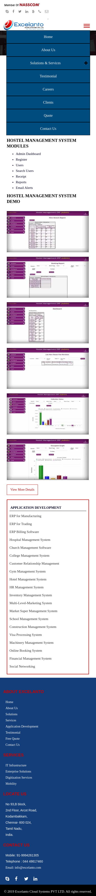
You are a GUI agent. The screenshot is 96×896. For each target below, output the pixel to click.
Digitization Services (18, 777)
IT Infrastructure (15, 765)
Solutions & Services (45, 63)
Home (48, 37)
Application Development (21, 726)
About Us (48, 50)
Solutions (11, 714)
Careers (48, 89)
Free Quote (12, 738)
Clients (48, 102)
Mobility (10, 783)
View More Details (22, 489)
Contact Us (48, 129)
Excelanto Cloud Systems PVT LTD (39, 891)
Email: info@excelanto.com (23, 867)
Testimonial (48, 76)
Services (10, 720)
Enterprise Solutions (18, 771)
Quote (48, 115)
